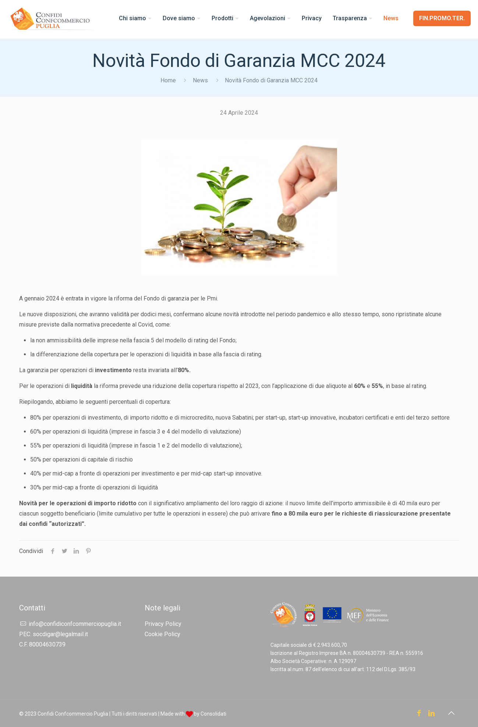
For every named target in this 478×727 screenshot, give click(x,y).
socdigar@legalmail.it (60, 634)
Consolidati (213, 714)
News (200, 80)
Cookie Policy (162, 634)
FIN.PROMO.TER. (442, 18)
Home (168, 80)
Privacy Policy (163, 623)
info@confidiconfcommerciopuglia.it (75, 623)
